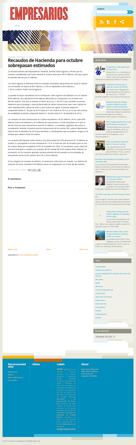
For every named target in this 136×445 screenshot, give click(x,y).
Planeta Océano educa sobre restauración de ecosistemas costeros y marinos (117, 234)
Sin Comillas (12, 380)
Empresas (67, 424)
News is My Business (16, 378)
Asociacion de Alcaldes (66, 374)
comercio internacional (104, 290)
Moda (97, 283)
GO (130, 12)
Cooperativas (100, 267)
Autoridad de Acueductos (66, 413)
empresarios (100, 300)
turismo (98, 318)
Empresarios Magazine (17, 441)
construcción (100, 293)
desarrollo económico (103, 297)
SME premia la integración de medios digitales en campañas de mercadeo (118, 214)
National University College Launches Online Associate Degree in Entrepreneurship (116, 104)
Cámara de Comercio (103, 270)
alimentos (99, 286)
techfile (98, 311)
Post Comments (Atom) (28, 255)
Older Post (83, 249)
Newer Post (12, 249)
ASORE (60, 369)
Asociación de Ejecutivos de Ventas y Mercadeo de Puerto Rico (66, 383)
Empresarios (13, 372)
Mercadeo (99, 279)
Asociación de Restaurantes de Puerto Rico (66, 401)
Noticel (10, 375)
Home (17, 26)
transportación (101, 314)
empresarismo (101, 304)
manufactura (100, 307)
